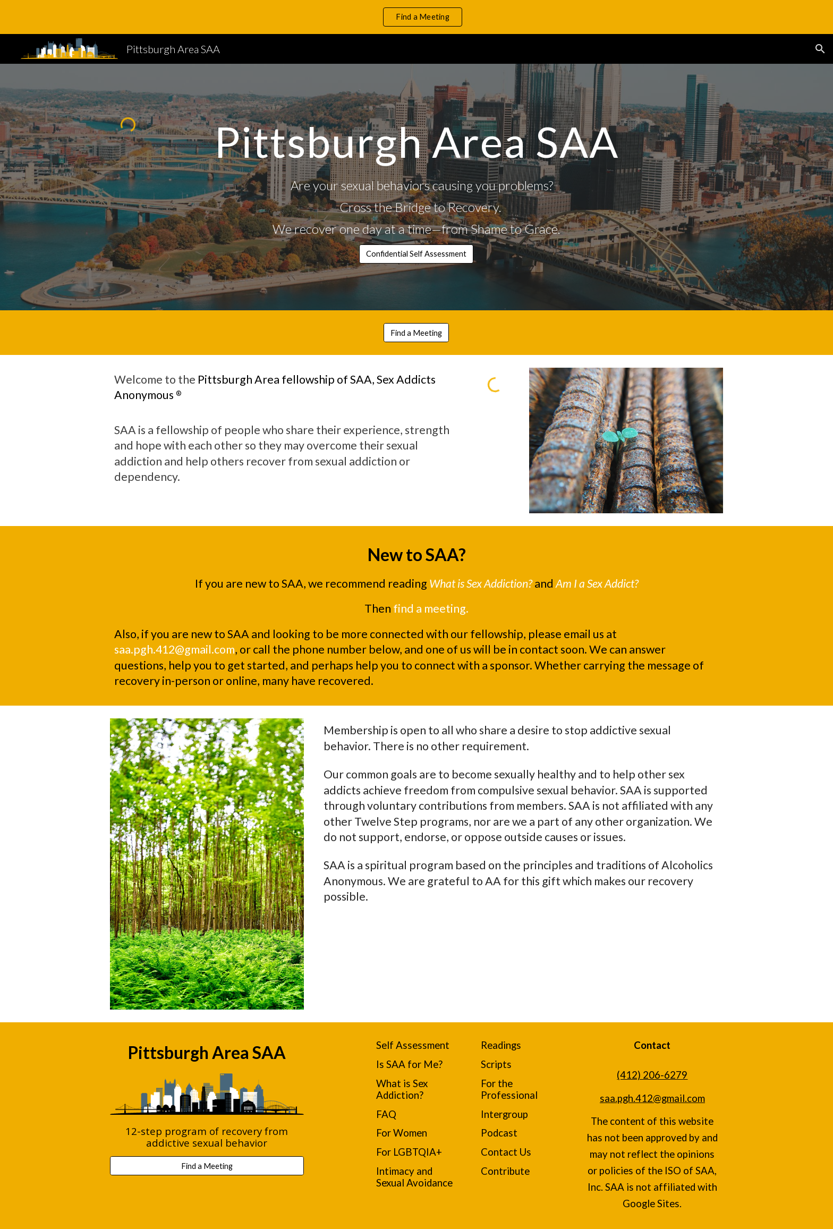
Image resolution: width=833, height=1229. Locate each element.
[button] (820, 49)
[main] (416, 141)
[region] (416, 17)
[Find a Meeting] (416, 332)
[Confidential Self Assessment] (416, 254)
